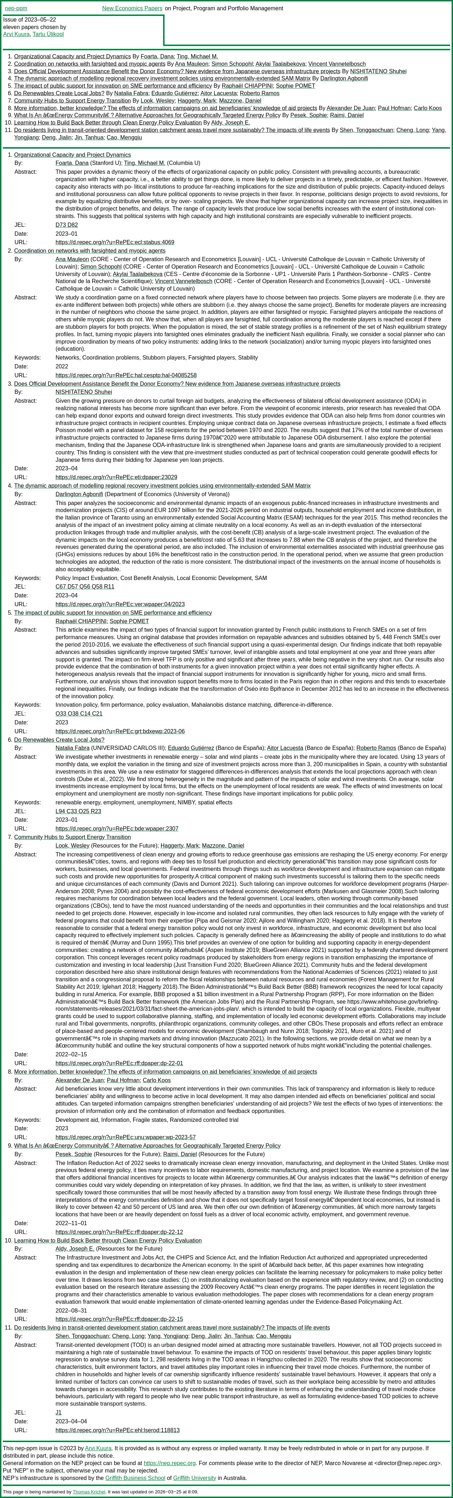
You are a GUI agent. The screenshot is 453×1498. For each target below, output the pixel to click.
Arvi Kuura (16, 34)
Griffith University (194, 1478)
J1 (59, 1413)
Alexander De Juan (351, 108)
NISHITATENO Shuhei (378, 71)
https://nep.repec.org (170, 1463)
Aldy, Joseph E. (230, 123)
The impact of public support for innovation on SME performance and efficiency (113, 86)
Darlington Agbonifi (344, 78)
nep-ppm (16, 8)
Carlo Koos (428, 108)
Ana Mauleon (191, 64)
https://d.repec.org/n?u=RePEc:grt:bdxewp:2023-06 (120, 731)
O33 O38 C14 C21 (79, 714)
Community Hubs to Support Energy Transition (72, 101)
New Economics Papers (132, 8)
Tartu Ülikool (48, 34)
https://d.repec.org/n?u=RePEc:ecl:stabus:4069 (115, 242)
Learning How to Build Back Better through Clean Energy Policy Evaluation (108, 123)
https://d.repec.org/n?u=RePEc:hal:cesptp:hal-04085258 (126, 375)
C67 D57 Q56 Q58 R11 (85, 587)
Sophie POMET (295, 86)
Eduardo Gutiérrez (174, 93)
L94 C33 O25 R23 (78, 811)
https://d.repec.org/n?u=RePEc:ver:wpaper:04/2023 (120, 604)
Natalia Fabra (131, 93)
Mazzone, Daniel (240, 101)
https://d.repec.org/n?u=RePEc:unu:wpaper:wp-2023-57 (126, 1137)
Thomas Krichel (89, 1491)
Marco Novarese (345, 1463)
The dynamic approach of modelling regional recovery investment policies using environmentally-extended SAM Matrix (162, 78)
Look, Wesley (158, 101)
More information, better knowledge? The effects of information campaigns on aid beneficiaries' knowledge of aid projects (165, 108)
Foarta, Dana (157, 56)
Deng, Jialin (57, 137)
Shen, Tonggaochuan (366, 130)
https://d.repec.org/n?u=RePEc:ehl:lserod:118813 (118, 1430)
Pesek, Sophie (309, 115)
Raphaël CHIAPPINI (247, 86)
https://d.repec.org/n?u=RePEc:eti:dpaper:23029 (116, 477)
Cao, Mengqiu (124, 137)
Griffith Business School (135, 1478)
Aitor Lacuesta (219, 93)
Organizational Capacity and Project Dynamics (72, 56)
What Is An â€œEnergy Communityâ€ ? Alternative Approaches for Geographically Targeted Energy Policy (147, 115)
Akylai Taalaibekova (280, 64)
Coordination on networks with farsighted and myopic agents (90, 64)
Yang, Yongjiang (168, 1336)
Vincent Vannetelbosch (337, 64)
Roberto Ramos (260, 93)
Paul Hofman (394, 108)
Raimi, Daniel (347, 115)
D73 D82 (67, 225)
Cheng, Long (412, 130)
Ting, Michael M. (197, 56)
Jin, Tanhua (89, 137)
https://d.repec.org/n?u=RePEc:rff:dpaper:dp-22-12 (119, 1232)
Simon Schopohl (232, 64)
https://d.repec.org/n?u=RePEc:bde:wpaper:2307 (117, 829)
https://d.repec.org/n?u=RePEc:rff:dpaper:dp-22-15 (119, 1319)
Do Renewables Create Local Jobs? (59, 93)
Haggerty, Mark (197, 101)
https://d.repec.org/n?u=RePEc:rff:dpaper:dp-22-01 (119, 1063)
